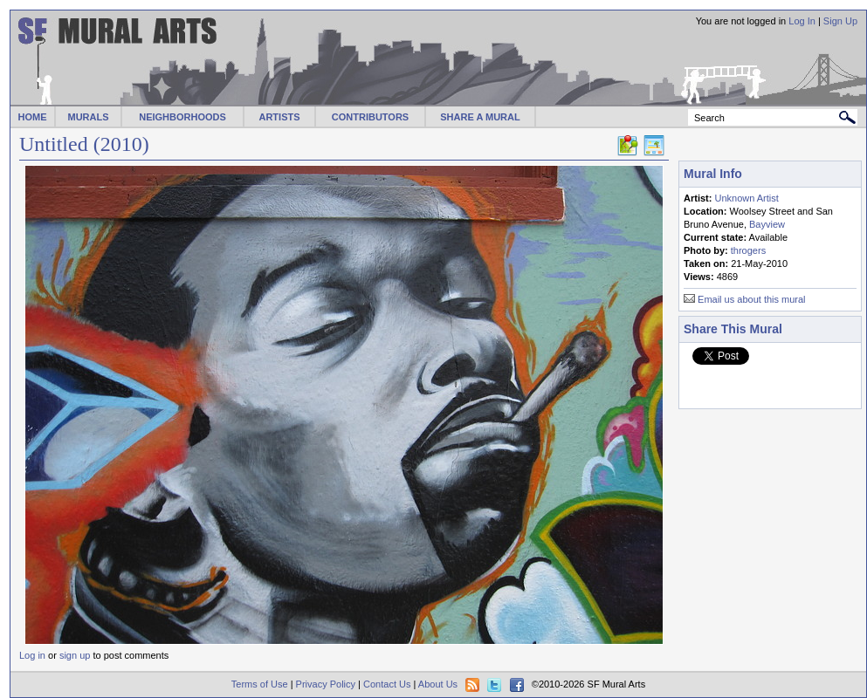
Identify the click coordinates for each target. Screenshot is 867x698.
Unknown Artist (746, 198)
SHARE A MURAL (480, 117)
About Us (438, 684)
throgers (748, 250)
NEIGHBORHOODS (182, 117)
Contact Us (386, 684)
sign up (74, 655)
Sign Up (840, 21)
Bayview (767, 224)
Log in (32, 655)
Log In (801, 21)
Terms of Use (259, 684)
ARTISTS (278, 117)
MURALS (87, 117)
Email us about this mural (752, 299)
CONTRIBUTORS (370, 117)
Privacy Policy (325, 684)
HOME (32, 117)
